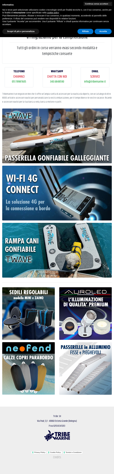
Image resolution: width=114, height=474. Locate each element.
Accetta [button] (103, 468)
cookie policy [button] (53, 449)
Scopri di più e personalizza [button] (20, 468)
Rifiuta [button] (85, 468)
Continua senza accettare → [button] (98, 441)
